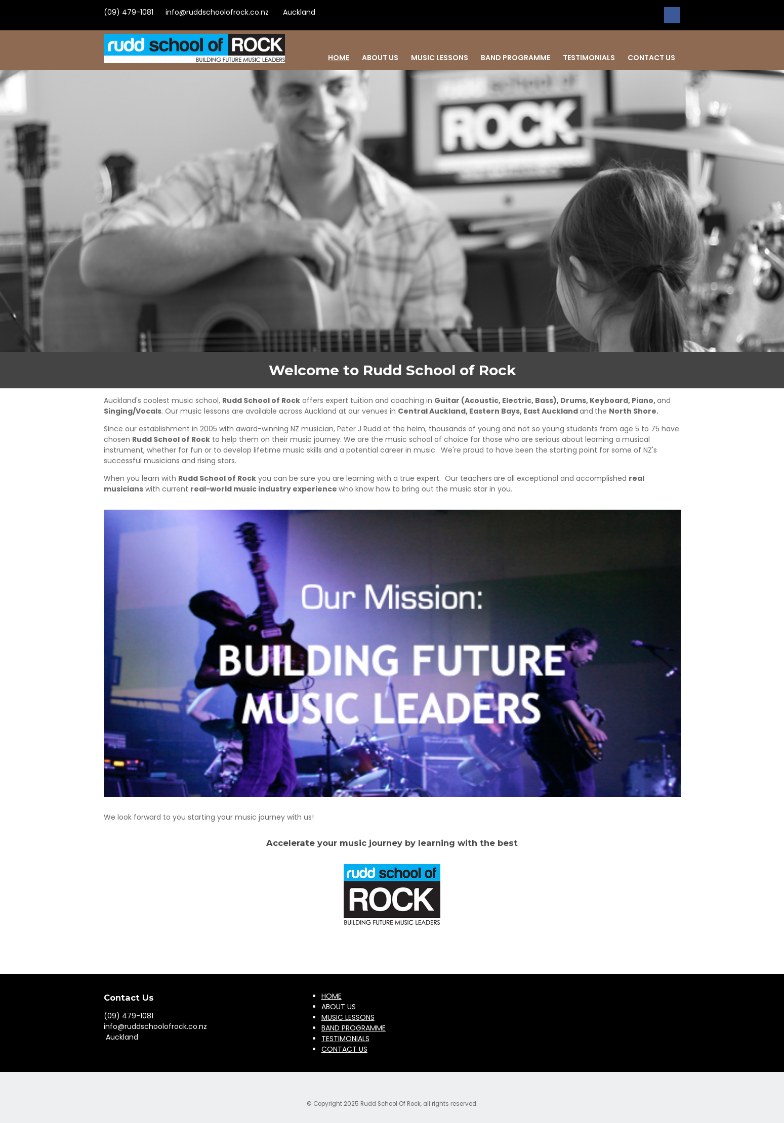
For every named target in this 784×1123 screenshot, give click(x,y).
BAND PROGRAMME (515, 58)
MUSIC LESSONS (439, 58)
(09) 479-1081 (128, 12)
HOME (338, 58)
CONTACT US (651, 58)
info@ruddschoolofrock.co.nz (217, 12)
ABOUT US (380, 58)
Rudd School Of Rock (390, 1104)
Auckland (298, 12)
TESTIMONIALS (589, 58)
